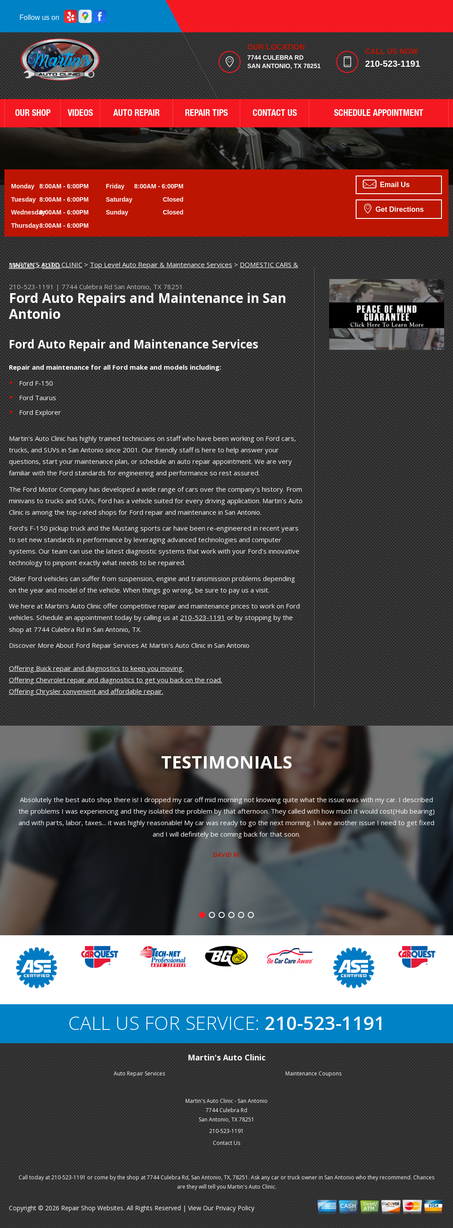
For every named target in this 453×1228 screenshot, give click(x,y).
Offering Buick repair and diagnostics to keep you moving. (96, 668)
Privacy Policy (234, 1208)
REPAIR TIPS (206, 114)
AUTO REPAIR (136, 114)
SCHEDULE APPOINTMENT (378, 114)
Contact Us (226, 1143)
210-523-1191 (392, 64)
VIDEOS (80, 114)
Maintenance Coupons (313, 1073)
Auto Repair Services (139, 1073)
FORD (51, 265)
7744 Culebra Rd (86, 286)
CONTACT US (275, 114)
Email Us (386, 184)
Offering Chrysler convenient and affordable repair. (86, 691)
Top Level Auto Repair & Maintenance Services (161, 264)
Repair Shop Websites (92, 1208)
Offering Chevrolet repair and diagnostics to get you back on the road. (115, 679)
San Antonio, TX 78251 (148, 286)
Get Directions (394, 208)
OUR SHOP (32, 114)
